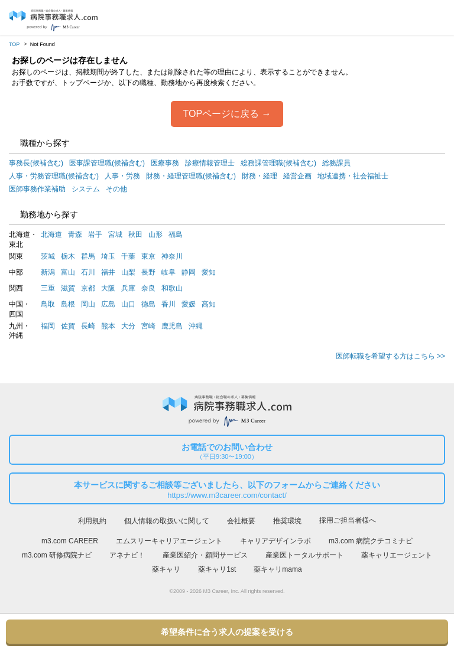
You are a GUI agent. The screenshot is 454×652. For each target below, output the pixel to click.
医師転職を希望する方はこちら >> (390, 356)
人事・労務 (122, 176)
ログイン (391, 18)
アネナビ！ (127, 555)
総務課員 (336, 163)
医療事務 (165, 163)
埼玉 (108, 256)
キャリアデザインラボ (275, 541)
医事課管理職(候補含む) (107, 163)
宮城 (115, 234)
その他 (116, 189)
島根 (68, 304)
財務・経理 (259, 176)
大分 (128, 326)
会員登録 (413, 18)
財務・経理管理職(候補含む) (191, 176)
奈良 (148, 288)
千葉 (128, 256)
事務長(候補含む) (36, 163)
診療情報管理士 (210, 163)
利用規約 (92, 521)
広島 (108, 304)
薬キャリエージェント (396, 555)
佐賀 (68, 326)
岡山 (88, 304)
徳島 (148, 304)
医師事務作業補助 (37, 189)
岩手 (95, 234)
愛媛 (188, 304)
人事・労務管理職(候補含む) (54, 176)
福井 (108, 272)
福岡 (48, 326)
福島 (175, 234)
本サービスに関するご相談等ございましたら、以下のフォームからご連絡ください (227, 490)
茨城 (48, 256)
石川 (88, 272)
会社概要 (241, 521)
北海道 (51, 234)
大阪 (108, 288)
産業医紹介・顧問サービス (205, 555)
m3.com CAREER (69, 541)
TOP (14, 44)
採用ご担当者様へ (347, 520)
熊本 (108, 326)
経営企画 (297, 176)
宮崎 (148, 326)
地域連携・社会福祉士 (352, 176)
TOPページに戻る (221, 114)
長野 (148, 272)
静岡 (188, 272)
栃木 (68, 256)
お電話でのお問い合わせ (227, 451)
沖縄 (196, 326)
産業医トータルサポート (304, 555)
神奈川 (172, 256)
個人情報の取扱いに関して (166, 521)
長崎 (88, 326)
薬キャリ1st (217, 569)
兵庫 (128, 288)
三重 (48, 288)
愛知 (209, 272)
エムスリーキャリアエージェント (169, 541)
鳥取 (48, 304)
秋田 (135, 234)
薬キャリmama (277, 569)
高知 (209, 304)
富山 (68, 272)
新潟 (48, 272)
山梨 (128, 272)
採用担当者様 (434, 18)
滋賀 (68, 288)
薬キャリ (166, 569)
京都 (88, 288)
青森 (75, 234)
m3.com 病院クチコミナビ (371, 541)
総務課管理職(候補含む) (278, 163)
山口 (128, 304)
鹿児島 (172, 326)
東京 (148, 256)
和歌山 (172, 288)
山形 (155, 234)
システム (86, 189)
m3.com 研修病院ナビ (57, 555)
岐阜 (168, 272)
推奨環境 (287, 521)
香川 (168, 304)
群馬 (88, 256)
